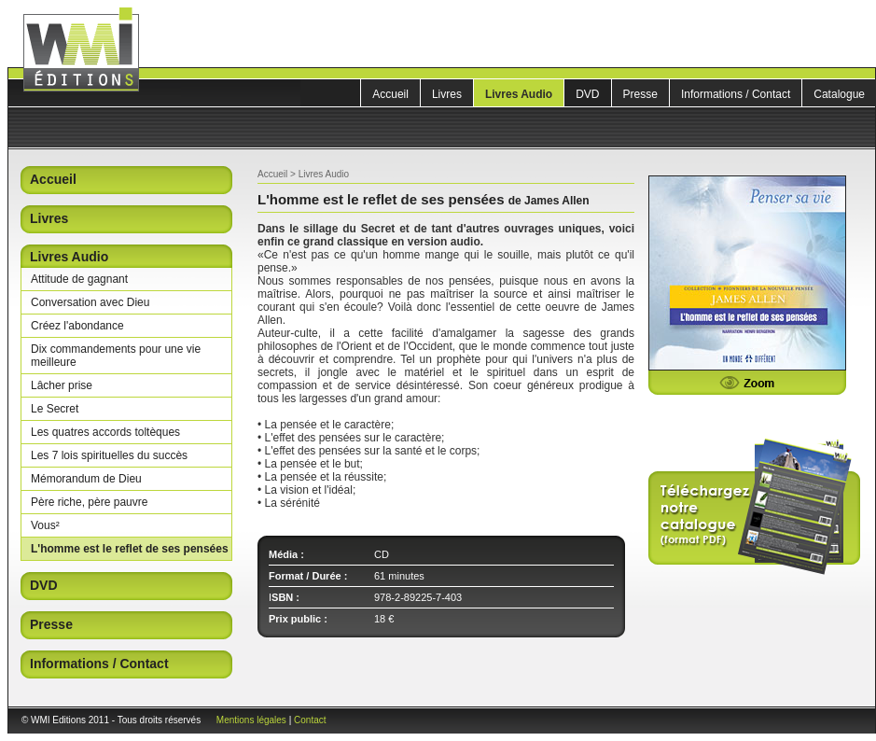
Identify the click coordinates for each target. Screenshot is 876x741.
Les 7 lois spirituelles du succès (109, 455)
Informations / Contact (735, 94)
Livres (447, 94)
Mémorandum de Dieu (86, 478)
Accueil (390, 94)
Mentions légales (251, 720)
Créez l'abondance (77, 325)
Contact (310, 720)
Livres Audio (518, 94)
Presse (640, 94)
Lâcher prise (61, 385)
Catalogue (839, 94)
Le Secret (54, 408)
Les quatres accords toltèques (105, 432)
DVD (587, 94)
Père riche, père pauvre (89, 502)
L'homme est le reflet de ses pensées (130, 548)
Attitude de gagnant (79, 279)
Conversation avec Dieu (90, 302)
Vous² (45, 525)
